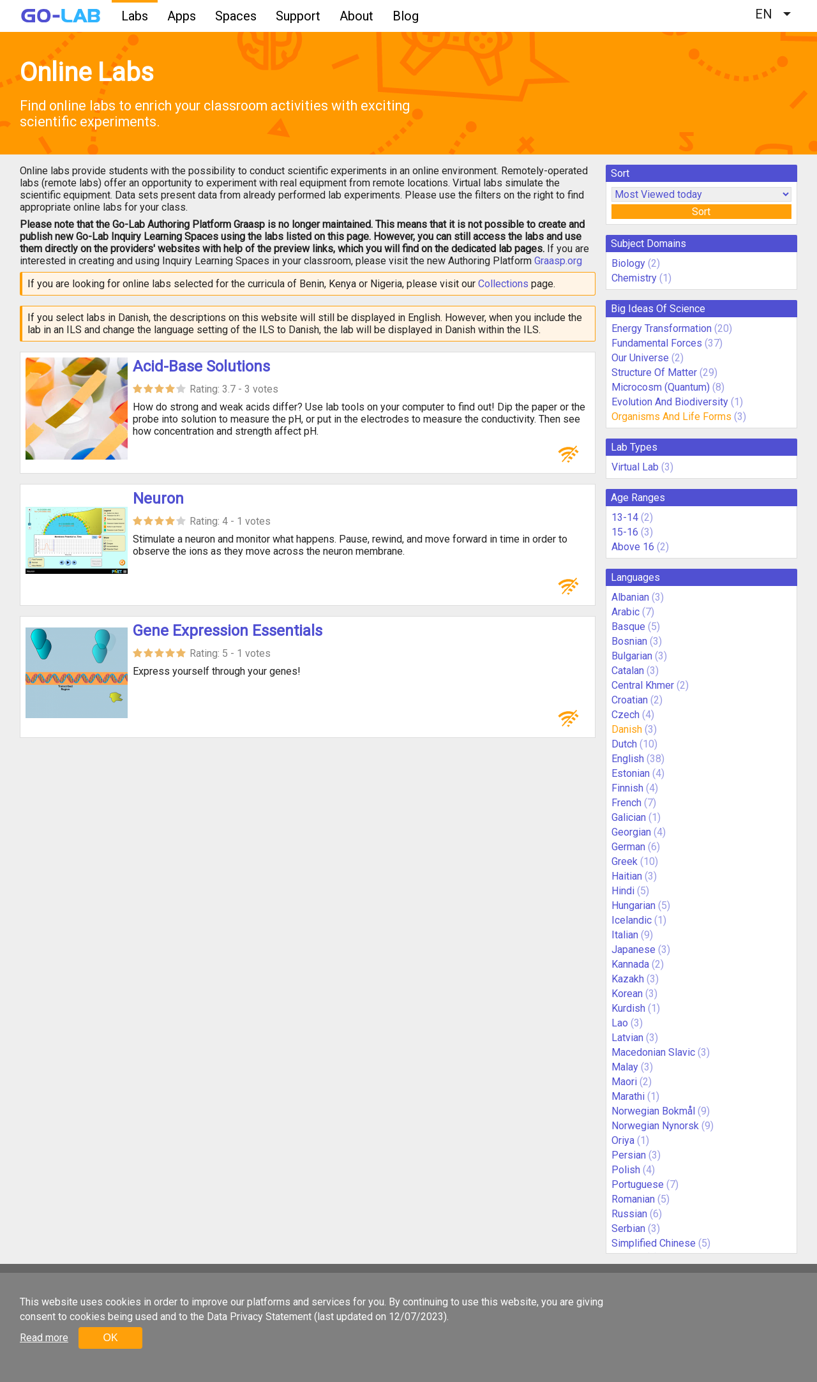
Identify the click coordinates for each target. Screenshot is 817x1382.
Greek (624, 861)
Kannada (630, 964)
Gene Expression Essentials (227, 631)
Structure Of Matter (654, 372)
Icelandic (631, 920)
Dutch (624, 744)
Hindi (622, 891)
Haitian (626, 876)
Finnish (627, 788)
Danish (626, 729)
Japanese (633, 949)
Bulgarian (631, 656)
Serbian (628, 1228)
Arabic (625, 612)
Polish (625, 1170)
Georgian (631, 832)
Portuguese (637, 1184)
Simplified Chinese (653, 1243)
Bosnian (629, 641)
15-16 (624, 532)
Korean (627, 994)
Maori (624, 1082)
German (628, 847)
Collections (503, 284)
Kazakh (627, 979)
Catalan (627, 671)
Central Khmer (642, 685)
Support (298, 16)
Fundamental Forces (656, 343)
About (356, 16)
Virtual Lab (635, 467)
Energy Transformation (661, 328)
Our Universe (640, 358)
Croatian (629, 700)
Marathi (628, 1096)
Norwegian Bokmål (653, 1111)
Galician (628, 817)
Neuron (158, 498)
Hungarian (633, 905)
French (626, 803)
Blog (406, 16)
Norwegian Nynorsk (655, 1126)
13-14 (624, 517)
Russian (629, 1214)
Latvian (627, 1038)
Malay (624, 1067)
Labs (134, 16)
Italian (624, 935)
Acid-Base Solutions (201, 366)
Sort (701, 212)
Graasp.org (558, 261)
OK (110, 1337)
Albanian (630, 597)
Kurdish (628, 1008)
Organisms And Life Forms (671, 416)
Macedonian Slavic (653, 1052)
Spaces (236, 16)
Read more (44, 1338)
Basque (628, 626)
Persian (628, 1155)
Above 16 (632, 547)
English (627, 759)
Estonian (630, 773)
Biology (628, 263)
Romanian (633, 1199)
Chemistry (634, 278)
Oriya (622, 1140)
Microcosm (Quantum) (660, 387)
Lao (619, 1023)
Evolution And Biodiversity (669, 402)
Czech (625, 715)
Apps (181, 16)
